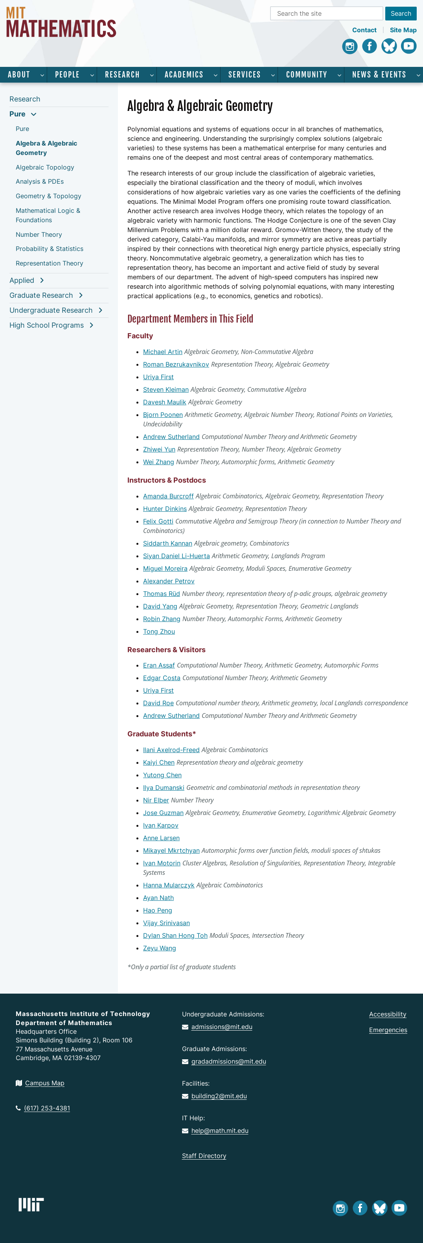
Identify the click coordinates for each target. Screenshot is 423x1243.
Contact (364, 30)
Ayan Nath (158, 898)
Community (306, 74)
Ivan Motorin (161, 863)
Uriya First (158, 377)
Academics (184, 74)
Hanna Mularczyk (169, 885)
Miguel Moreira (165, 568)
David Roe (158, 703)
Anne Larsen (161, 838)
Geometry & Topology (48, 196)
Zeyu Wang (159, 948)
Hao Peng (157, 910)
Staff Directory (204, 1156)
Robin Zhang (161, 619)
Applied (21, 280)
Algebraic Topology (45, 167)
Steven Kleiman (166, 389)
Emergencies (388, 1030)
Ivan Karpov (160, 825)
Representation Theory (49, 263)
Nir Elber (156, 800)
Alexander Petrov (169, 581)
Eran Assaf (159, 665)
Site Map (403, 30)
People (67, 74)
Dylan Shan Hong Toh (175, 935)
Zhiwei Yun (159, 449)
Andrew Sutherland (171, 437)
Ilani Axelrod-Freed (171, 750)
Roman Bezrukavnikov (176, 364)
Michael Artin (162, 352)
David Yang (160, 606)
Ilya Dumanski (163, 787)
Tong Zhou (159, 631)
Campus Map (40, 1083)
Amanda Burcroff (168, 496)
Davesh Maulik (164, 402)
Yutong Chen (162, 775)
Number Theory (39, 234)
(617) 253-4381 (43, 1108)
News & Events (379, 74)
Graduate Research (41, 295)
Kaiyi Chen (159, 762)
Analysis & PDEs (40, 181)
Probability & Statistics (49, 249)
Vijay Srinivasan (166, 923)
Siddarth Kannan (167, 543)
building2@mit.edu (214, 1096)
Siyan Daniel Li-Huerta (176, 556)
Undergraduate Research (51, 310)
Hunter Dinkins (165, 509)
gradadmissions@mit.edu (224, 1061)
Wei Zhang (158, 462)
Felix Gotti (158, 521)
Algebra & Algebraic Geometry (46, 148)
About (19, 74)
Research (122, 74)
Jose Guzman (163, 813)
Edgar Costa (161, 678)
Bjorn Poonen (163, 415)
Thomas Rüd (161, 594)
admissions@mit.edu (217, 1027)
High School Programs (46, 325)
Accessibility (387, 1014)
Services (244, 74)
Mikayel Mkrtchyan (171, 850)
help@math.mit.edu (215, 1130)
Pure (17, 114)
